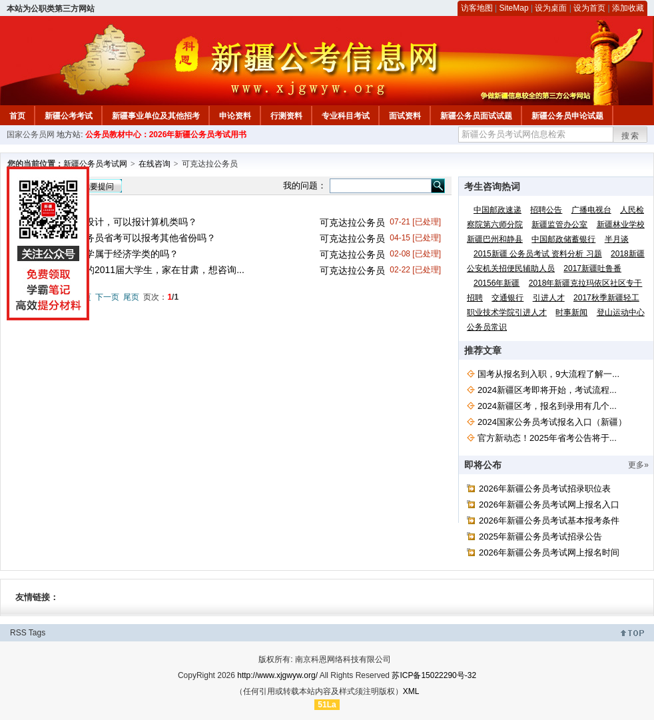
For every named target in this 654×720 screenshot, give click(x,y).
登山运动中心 (621, 312)
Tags (37, 632)
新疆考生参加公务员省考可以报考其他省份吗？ (118, 237)
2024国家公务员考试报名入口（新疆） (552, 422)
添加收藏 (628, 8)
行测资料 (286, 116)
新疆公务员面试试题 (476, 116)
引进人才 (549, 297)
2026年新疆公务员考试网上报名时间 (549, 552)
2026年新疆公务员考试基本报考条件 (549, 521)
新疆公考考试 (69, 116)
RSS (18, 632)
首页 (17, 116)
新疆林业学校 (621, 224)
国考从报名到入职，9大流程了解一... (548, 374)
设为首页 (589, 8)
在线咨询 (154, 164)
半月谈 (617, 239)
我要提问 (98, 186)
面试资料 (405, 116)
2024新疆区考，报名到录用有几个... (547, 406)
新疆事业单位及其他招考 (156, 116)
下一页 (107, 297)
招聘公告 (546, 209)
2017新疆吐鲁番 (592, 268)
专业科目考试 (346, 116)
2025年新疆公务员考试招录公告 (540, 536)
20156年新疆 (496, 283)
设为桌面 (551, 8)
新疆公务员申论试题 (567, 116)
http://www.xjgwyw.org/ (277, 675)
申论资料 (235, 116)
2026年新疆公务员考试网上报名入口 (549, 505)
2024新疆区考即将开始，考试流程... (547, 390)
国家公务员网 (31, 134)
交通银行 (507, 297)
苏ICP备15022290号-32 (434, 675)
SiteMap (514, 8)
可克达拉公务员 (352, 222)
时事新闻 (571, 312)
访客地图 (477, 8)
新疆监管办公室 (559, 224)
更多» (638, 465)
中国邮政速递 (497, 209)
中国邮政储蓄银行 (563, 239)
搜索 (630, 136)
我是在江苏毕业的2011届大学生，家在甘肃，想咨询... (132, 269)
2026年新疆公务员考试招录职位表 (545, 489)
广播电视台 (591, 209)
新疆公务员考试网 (95, 164)
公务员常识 (487, 327)
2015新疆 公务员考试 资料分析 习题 (538, 253)
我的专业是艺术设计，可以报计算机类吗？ (108, 221)
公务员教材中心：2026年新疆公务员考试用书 (166, 134)
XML (411, 691)
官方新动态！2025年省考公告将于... (547, 438)
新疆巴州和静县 (495, 239)
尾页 (131, 297)
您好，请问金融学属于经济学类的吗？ (99, 253)
